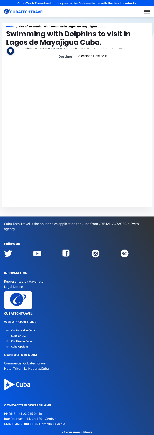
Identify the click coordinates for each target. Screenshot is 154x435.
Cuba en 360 (16, 336)
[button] (147, 12)
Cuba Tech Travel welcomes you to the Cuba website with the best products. (77, 3)
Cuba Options (17, 346)
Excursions (72, 432)
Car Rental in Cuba (20, 330)
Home (10, 26)
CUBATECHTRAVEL (18, 313)
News (87, 432)
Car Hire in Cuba (19, 341)
